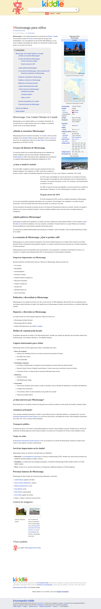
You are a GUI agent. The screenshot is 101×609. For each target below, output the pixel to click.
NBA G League (37, 326)
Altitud (64, 127)
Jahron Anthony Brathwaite (22, 483)
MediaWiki (64, 604)
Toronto (30, 38)
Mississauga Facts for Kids (33, 548)
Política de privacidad (45, 606)
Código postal (66, 143)
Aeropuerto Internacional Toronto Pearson (25, 416)
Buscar (76, 10)
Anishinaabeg (17, 157)
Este (73, 139)
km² (77, 125)
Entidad (64, 108)
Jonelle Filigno (18, 479)
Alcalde (64, 117)
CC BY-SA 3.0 (39, 603)
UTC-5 (77, 139)
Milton (30, 138)
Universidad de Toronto (31, 456)
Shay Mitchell (18, 489)
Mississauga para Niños (20, 587)
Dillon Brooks (18, 492)
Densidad (65, 135)
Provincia (65, 112)
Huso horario (65, 139)
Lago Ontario (41, 140)
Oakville (24, 138)
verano (66, 141)
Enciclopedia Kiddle (42, 583)
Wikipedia (40, 604)
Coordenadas (65, 106)
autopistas (33, 532)
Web (47, 13)
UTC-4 (73, 141)
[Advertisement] (50, 20)
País (64, 110)
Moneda (65, 137)
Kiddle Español (17, 606)
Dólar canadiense (76, 137)
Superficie (65, 123)
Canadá (76, 110)
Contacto (55, 606)
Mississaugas (31, 33)
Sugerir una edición (62, 591)
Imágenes (52, 13)
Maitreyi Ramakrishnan (21, 486)
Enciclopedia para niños (19, 30)
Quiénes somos (33, 606)
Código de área (66, 151)
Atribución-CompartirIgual (44, 584)
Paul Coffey (17, 495)
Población (64, 131)
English (58, 13)
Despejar (72, 9)
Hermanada (65, 154)
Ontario (76, 112)
